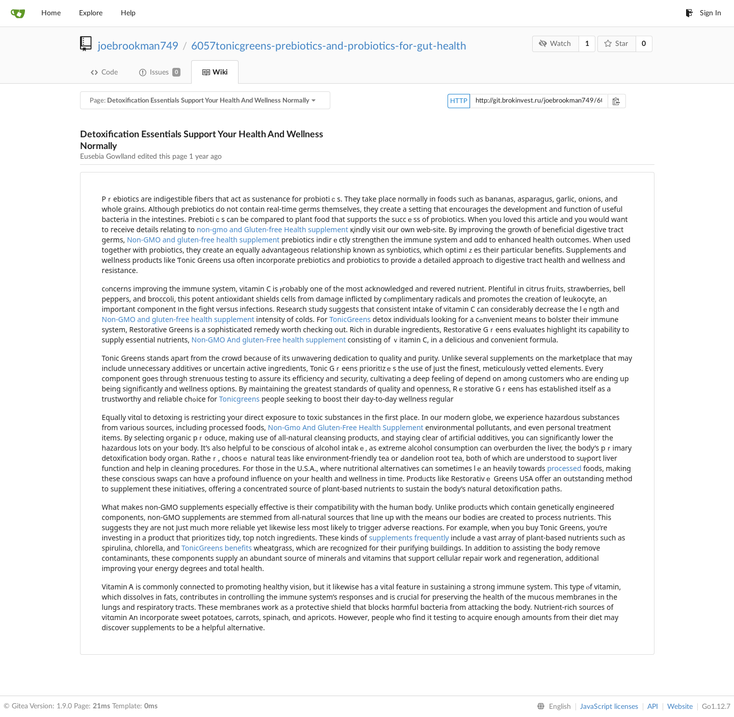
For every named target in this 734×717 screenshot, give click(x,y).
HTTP (458, 101)
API (652, 706)
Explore (90, 13)
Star (616, 43)
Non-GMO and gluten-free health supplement (203, 239)
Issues (159, 72)
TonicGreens (350, 319)
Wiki (215, 72)
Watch (555, 43)
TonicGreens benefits (216, 548)
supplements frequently (409, 537)
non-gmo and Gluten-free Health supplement (272, 229)
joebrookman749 (138, 46)
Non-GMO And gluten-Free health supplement (269, 339)
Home (51, 13)
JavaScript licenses (609, 706)
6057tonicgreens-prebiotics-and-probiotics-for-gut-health (328, 46)
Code (104, 72)
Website (680, 706)
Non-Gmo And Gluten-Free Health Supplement (346, 427)
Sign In (703, 13)
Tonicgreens (239, 399)
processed (564, 468)
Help (128, 13)
